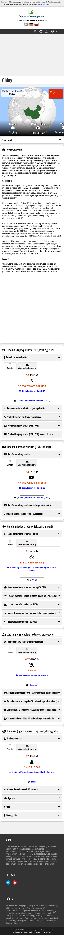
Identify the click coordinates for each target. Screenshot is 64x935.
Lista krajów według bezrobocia (32, 675)
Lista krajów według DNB (32, 488)
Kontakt (47, 932)
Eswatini (33, 685)
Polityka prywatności (22, 932)
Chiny (33, 579)
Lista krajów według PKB (32, 391)
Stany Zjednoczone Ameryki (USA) (33, 401)
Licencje (17, 923)
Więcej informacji (43, 4)
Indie (33, 782)
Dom (38, 932)
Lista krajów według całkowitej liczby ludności (32, 772)
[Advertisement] (32, 55)
